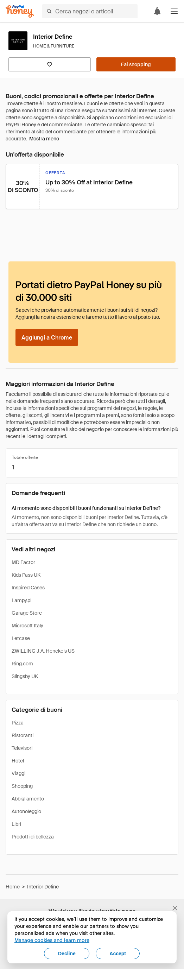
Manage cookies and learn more (51, 940)
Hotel (18, 761)
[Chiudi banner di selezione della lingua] (175, 908)
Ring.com (22, 663)
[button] (174, 11)
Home (13, 887)
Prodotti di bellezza (33, 837)
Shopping (22, 786)
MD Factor (23, 562)
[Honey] (20, 11)
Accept (117, 953)
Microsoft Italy (27, 625)
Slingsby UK (25, 676)
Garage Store (27, 613)
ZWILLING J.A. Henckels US (43, 651)
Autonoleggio (26, 811)
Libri (16, 824)
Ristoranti (22, 735)
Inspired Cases (28, 587)
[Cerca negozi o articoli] (90, 11)
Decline (67, 953)
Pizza (18, 723)
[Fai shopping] (136, 64)
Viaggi (18, 773)
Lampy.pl (21, 600)
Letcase (21, 638)
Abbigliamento (28, 799)
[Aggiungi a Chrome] (46, 337)
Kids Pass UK (26, 575)
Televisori (22, 748)
